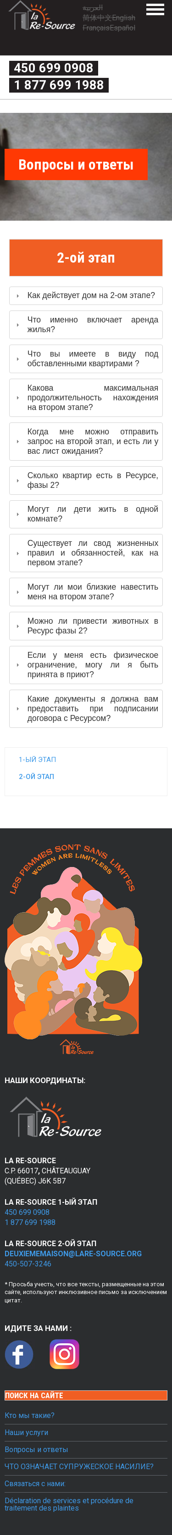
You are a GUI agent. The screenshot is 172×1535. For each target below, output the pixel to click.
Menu (155, 9)
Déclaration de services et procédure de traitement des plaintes (69, 1504)
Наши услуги (26, 1432)
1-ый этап (37, 760)
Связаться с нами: (35, 1484)
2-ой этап (36, 777)
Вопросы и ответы (36, 1449)
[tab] (86, 296)
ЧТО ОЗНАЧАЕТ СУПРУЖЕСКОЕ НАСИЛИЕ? (79, 1467)
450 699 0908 (54, 68)
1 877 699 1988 (59, 85)
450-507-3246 (28, 1264)
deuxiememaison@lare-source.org (73, 1253)
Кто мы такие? (30, 1415)
